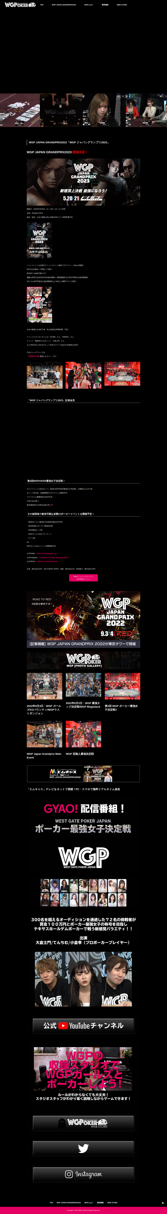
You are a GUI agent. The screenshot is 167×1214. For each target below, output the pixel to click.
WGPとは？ (88, 5)
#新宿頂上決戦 (33, 356)
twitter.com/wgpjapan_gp (47, 553)
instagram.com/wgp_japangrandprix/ (53, 557)
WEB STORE (122, 5)
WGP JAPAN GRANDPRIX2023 (64, 5)
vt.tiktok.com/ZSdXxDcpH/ (47, 561)
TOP (41, 5)
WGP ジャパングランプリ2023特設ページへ (83, 578)
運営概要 (105, 5)
